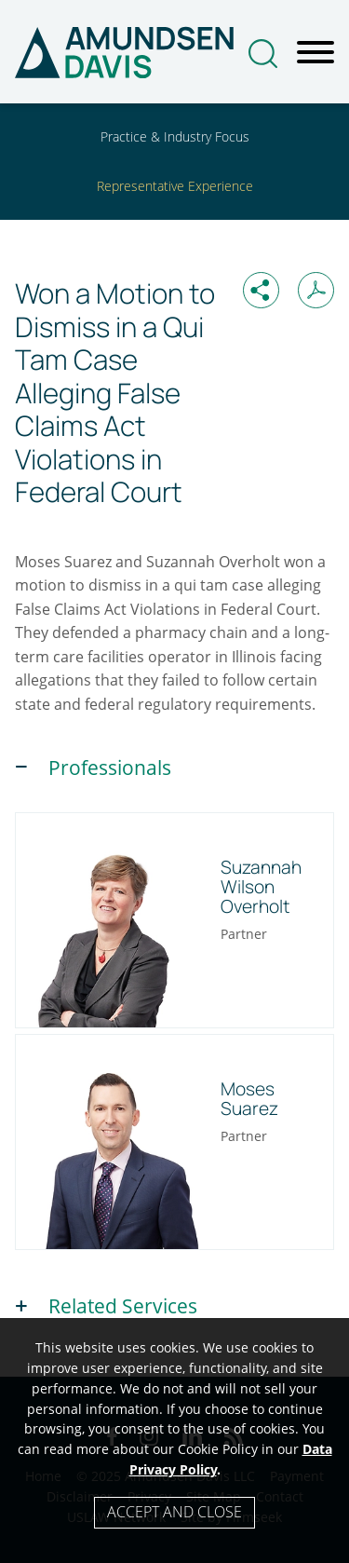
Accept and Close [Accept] (174, 1512)
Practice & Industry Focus (175, 136)
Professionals (109, 767)
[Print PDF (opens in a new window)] (316, 290)
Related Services (122, 1306)
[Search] (262, 53)
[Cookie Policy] (174, 1440)
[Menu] (315, 53)
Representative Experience (175, 186)
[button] (261, 290)
